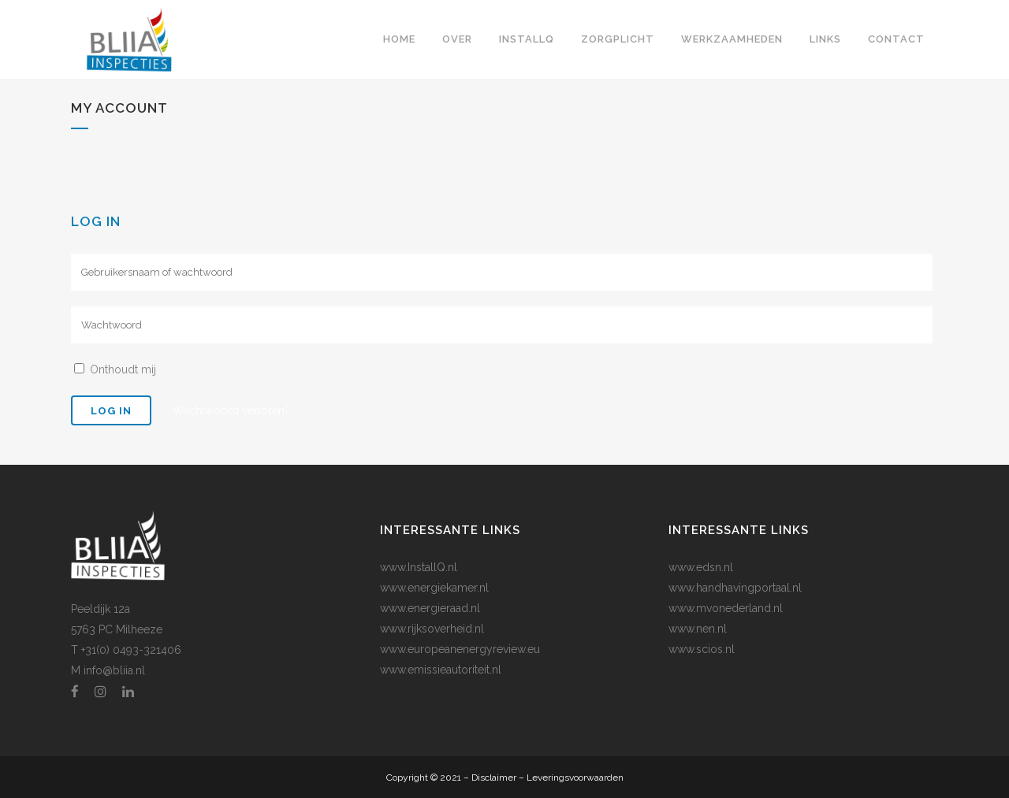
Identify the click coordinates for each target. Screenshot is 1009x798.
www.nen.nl (697, 628)
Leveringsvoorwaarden (575, 777)
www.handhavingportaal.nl (735, 587)
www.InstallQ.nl (418, 567)
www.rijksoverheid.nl (432, 628)
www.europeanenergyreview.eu (460, 649)
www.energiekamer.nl (434, 587)
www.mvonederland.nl (725, 608)
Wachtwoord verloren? (231, 410)
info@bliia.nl (114, 670)
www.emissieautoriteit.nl (440, 669)
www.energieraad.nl (430, 608)
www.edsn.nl (700, 567)
